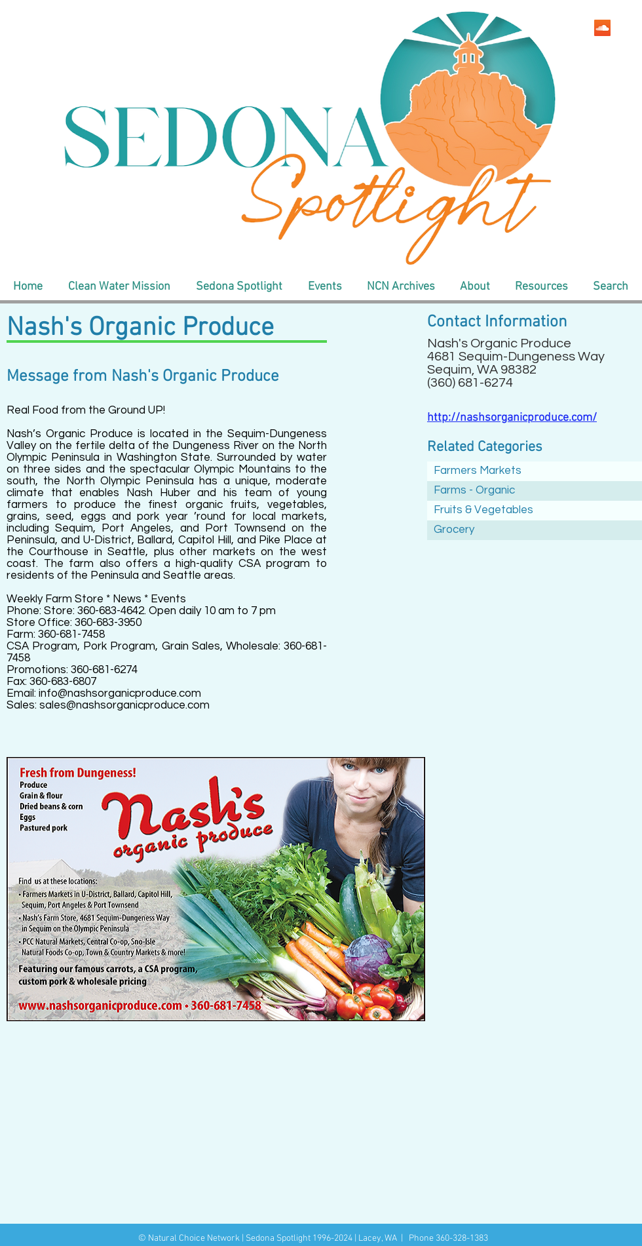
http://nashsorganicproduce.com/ (512, 418)
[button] (119, 287)
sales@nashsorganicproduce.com (124, 705)
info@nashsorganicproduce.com (120, 693)
